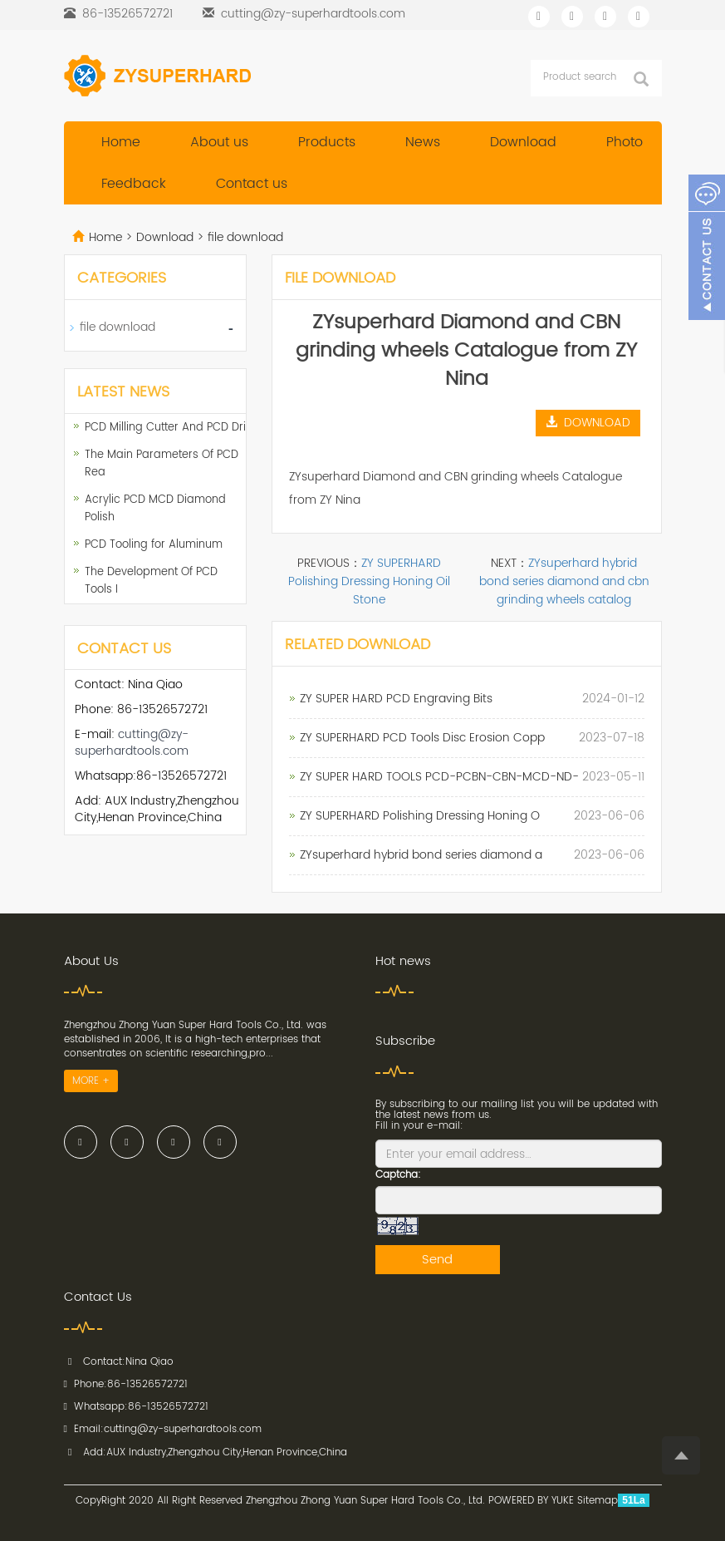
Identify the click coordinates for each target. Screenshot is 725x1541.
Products (326, 142)
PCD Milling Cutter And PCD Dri (165, 427)
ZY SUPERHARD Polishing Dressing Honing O (420, 815)
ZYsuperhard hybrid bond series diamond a (421, 854)
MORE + (91, 1081)
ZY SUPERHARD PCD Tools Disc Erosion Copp (422, 737)
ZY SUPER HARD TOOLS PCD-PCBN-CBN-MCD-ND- (439, 776)
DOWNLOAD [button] (588, 422)
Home (120, 142)
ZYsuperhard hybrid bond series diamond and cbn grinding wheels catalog (564, 581)
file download (243, 237)
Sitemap (597, 1501)
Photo (624, 142)
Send (437, 1259)
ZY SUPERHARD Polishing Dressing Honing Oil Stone (369, 581)
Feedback (133, 183)
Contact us (251, 183)
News (422, 142)
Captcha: (398, 1175)
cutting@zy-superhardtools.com (313, 13)
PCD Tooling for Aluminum (154, 545)
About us (219, 142)
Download (523, 142)
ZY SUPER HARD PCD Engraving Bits (396, 698)
